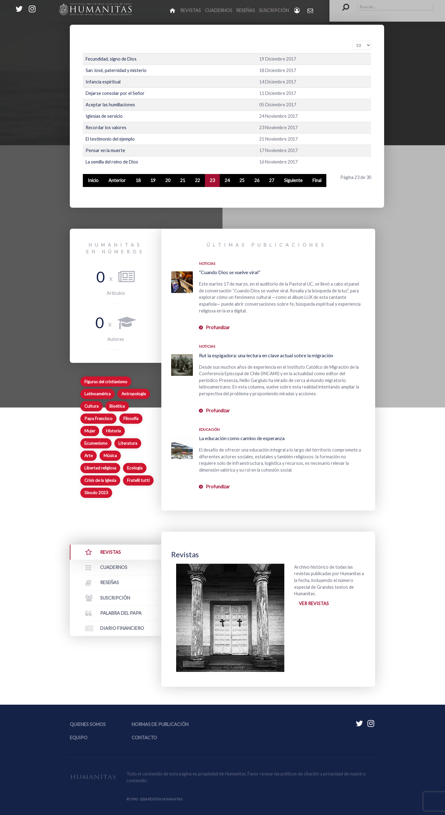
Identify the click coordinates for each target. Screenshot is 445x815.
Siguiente (293, 180)
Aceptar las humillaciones (110, 104)
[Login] (297, 10)
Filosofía (130, 418)
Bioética (117, 406)
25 (241, 180)
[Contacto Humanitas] (311, 10)
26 (256, 180)
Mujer (89, 430)
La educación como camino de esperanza (242, 438)
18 (138, 180)
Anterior (117, 180)
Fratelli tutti (138, 480)
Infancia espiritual (103, 81)
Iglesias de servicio (104, 116)
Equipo (78, 737)
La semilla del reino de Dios (112, 161)
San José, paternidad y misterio (116, 70)
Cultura (91, 406)
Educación (209, 429)
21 (182, 180)
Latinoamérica (97, 393)
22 (197, 180)
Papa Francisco (98, 418)
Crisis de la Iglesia (100, 480)
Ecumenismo (96, 443)
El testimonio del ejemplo (110, 139)
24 (227, 180)
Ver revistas (314, 603)
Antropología (133, 393)
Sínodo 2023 (96, 492)
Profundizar (218, 327)
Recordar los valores (106, 127)
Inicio (93, 180)
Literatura (127, 443)
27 (271, 180)
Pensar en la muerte (105, 150)
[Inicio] (173, 10)
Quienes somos (88, 724)
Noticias (207, 263)
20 (167, 180)
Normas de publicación (160, 724)
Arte (88, 455)
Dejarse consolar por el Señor (115, 93)
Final (316, 180)
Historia (113, 430)
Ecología (134, 467)
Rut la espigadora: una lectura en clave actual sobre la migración (266, 355)
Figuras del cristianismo (105, 381)
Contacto (144, 737)
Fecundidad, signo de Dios (111, 59)
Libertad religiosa (100, 467)
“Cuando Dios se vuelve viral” (229, 272)
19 (152, 180)
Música (110, 455)
